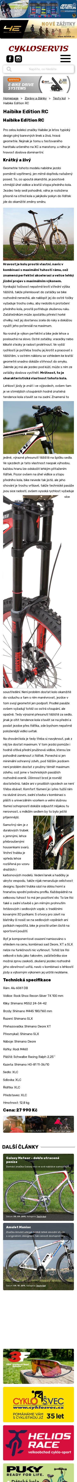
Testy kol (59, 98)
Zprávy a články (36, 98)
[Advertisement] (28, 1318)
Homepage (10, 98)
